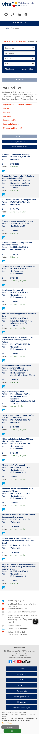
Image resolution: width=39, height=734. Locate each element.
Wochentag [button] (19, 53)
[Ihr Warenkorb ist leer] (19, 14)
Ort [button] (19, 64)
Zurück (19, 80)
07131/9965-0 (21, 653)
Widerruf (21, 685)
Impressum (21, 674)
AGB (21, 680)
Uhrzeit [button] (19, 58)
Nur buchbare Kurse (20, 147)
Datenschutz (22, 691)
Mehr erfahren (6, 723)
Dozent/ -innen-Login (21, 707)
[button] (12, 14)
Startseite (5, 28)
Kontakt (22, 669)
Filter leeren (9, 69)
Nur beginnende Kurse (19, 141)
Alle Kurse (19, 136)
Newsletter (21, 702)
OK (12, 731)
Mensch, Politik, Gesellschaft (15, 41)
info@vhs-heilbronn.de (22, 658)
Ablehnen (10, 727)
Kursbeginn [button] (19, 48)
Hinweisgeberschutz (22, 696)
